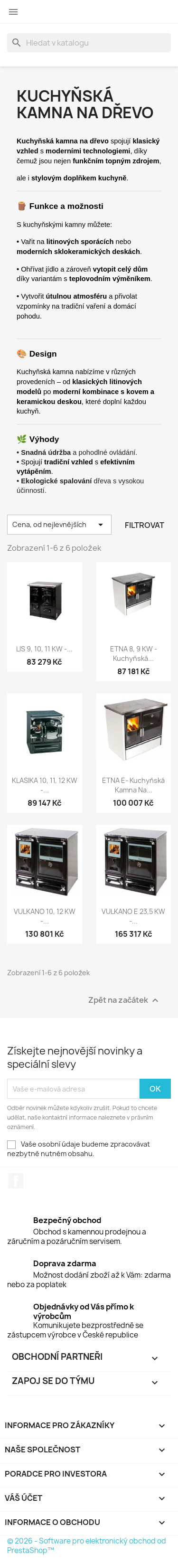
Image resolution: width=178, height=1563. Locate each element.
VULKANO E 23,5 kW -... (133, 916)
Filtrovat (144, 525)
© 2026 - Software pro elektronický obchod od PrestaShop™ (86, 1545)
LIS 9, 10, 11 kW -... (44, 648)
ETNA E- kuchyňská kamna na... (133, 785)
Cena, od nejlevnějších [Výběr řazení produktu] (59, 524)
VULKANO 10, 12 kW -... (44, 916)
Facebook (15, 1180)
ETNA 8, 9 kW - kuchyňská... (133, 653)
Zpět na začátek (124, 1001)
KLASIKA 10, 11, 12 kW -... (44, 785)
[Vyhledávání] (89, 42)
